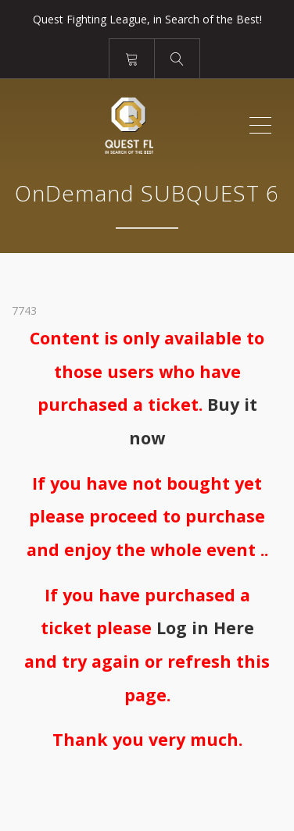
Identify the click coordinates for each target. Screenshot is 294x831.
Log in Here (205, 627)
